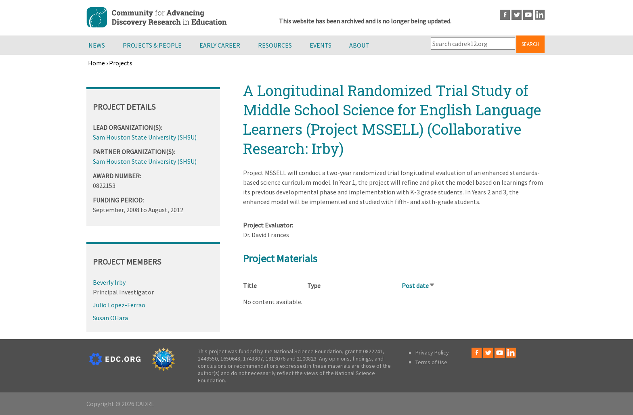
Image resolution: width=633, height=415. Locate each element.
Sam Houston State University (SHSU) (145, 137)
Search (530, 44)
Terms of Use (431, 362)
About (359, 45)
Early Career (219, 45)
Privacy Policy (432, 352)
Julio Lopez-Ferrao (119, 305)
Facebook (505, 15)
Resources (275, 45)
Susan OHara (110, 318)
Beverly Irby (109, 282)
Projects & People (152, 45)
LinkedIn (540, 15)
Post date (418, 286)
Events (320, 45)
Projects (120, 63)
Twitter (516, 15)
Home (96, 63)
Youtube (528, 15)
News (96, 45)
